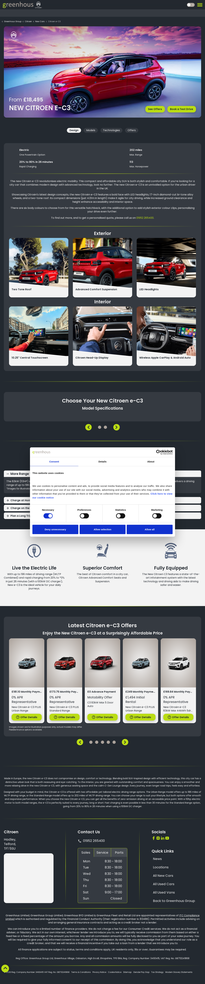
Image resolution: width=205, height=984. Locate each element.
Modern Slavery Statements (178, 972)
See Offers (154, 109)
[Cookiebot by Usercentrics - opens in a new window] (158, 452)
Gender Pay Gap (141, 972)
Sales (85, 852)
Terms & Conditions (81, 972)
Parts (119, 852)
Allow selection (102, 529)
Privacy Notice (99, 972)
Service (102, 852)
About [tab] (150, 461)
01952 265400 (145, 218)
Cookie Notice (114, 972)
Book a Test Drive (181, 109)
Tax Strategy (157, 972)
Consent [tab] (54, 461)
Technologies (111, 130)
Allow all (150, 529)
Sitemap (127, 972)
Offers (132, 130)
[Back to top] (5, 968)
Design (73, 130)
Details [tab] (102, 461)
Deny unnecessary (55, 529)
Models (90, 130)
